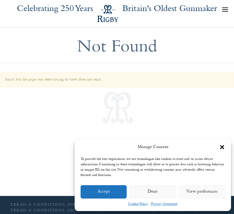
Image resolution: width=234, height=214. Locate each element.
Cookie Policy (138, 204)
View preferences (202, 191)
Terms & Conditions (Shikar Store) (58, 210)
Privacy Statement (164, 204)
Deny (153, 191)
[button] (222, 147)
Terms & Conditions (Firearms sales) (60, 205)
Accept (104, 191)
